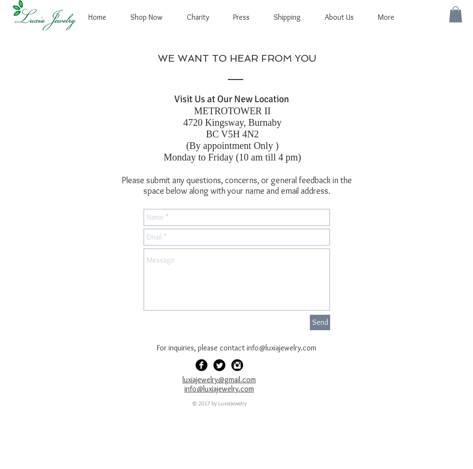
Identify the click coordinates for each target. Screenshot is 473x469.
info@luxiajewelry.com (281, 347)
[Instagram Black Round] (237, 365)
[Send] (320, 322)
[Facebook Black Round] (201, 365)
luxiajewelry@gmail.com (219, 379)
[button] (455, 14)
